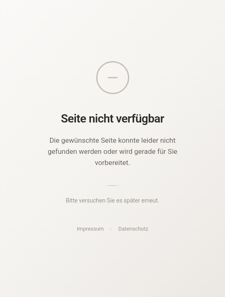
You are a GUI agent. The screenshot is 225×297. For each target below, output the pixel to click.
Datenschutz (133, 229)
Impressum (90, 229)
